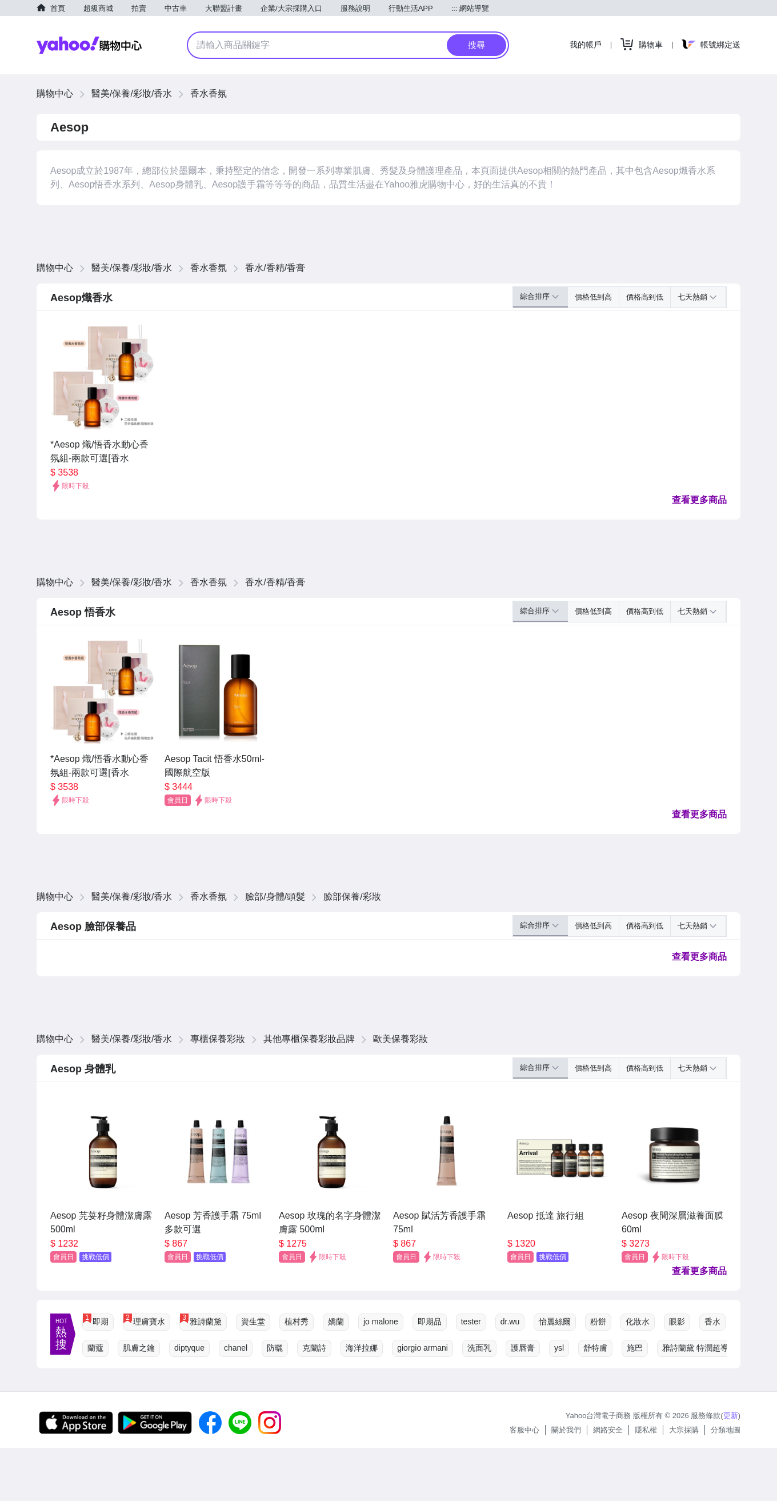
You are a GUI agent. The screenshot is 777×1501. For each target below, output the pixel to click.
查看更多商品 (699, 500)
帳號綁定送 (720, 44)
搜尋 (476, 45)
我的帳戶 (586, 44)
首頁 (57, 8)
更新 (730, 1415)
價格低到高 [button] (593, 297)
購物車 (651, 44)
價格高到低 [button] (644, 297)
